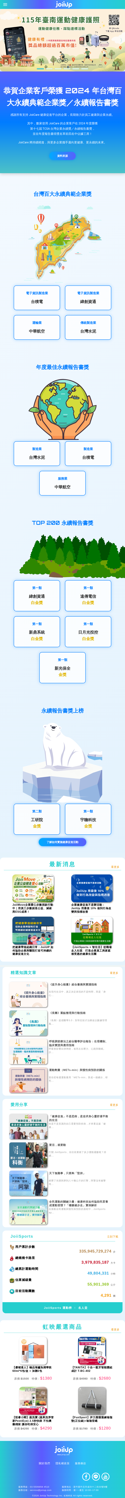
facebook (86, 1476)
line (96, 1476)
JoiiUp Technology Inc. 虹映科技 (56, 1496)
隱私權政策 (63, 1463)
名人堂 (83, 1307)
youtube (105, 1476)
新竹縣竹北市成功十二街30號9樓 (90, 1487)
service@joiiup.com (41, 1490)
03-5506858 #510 (39, 1487)
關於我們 (44, 1463)
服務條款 (80, 1463)
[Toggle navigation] (5, 4)
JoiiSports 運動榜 (57, 1307)
